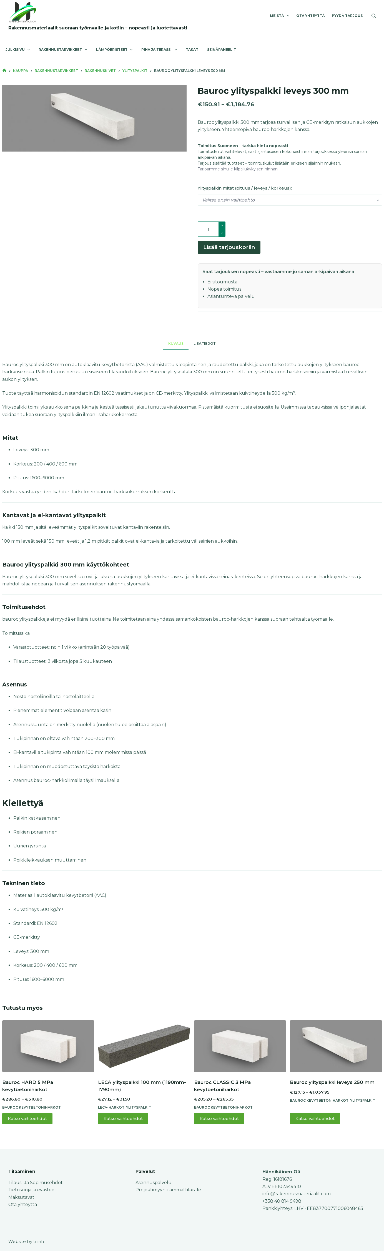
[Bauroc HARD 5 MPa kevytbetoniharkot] (48, 1048)
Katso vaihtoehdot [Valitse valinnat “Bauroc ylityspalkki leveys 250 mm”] (315, 1121)
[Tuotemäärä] (211, 229)
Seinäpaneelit (221, 49)
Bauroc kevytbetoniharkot (31, 1110)
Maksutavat (21, 1197)
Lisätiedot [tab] (205, 346)
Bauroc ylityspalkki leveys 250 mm (332, 1085)
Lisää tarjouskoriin (229, 248)
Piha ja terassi (160, 49)
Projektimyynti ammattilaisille (168, 1189)
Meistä (280, 15)
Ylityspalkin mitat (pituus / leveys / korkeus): (245, 188)
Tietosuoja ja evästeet (32, 1189)
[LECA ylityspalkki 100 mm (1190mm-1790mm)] (144, 1048)
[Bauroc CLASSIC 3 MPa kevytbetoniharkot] (240, 1048)
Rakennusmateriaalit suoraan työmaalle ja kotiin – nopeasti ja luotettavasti (97, 28)
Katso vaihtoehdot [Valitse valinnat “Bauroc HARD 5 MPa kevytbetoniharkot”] (27, 1121)
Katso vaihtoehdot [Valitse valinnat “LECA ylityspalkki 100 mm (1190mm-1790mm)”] (123, 1121)
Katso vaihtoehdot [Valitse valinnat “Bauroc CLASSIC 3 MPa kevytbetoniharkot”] (219, 1121)
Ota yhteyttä (310, 16)
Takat (192, 49)
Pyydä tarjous (347, 16)
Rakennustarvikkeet (64, 49)
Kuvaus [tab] (176, 346)
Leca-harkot (111, 1110)
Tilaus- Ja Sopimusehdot (35, 1182)
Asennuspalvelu (153, 1182)
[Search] (374, 16)
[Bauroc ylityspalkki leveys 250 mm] (336, 1048)
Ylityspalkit (138, 1110)
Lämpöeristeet (115, 49)
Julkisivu (19, 49)
